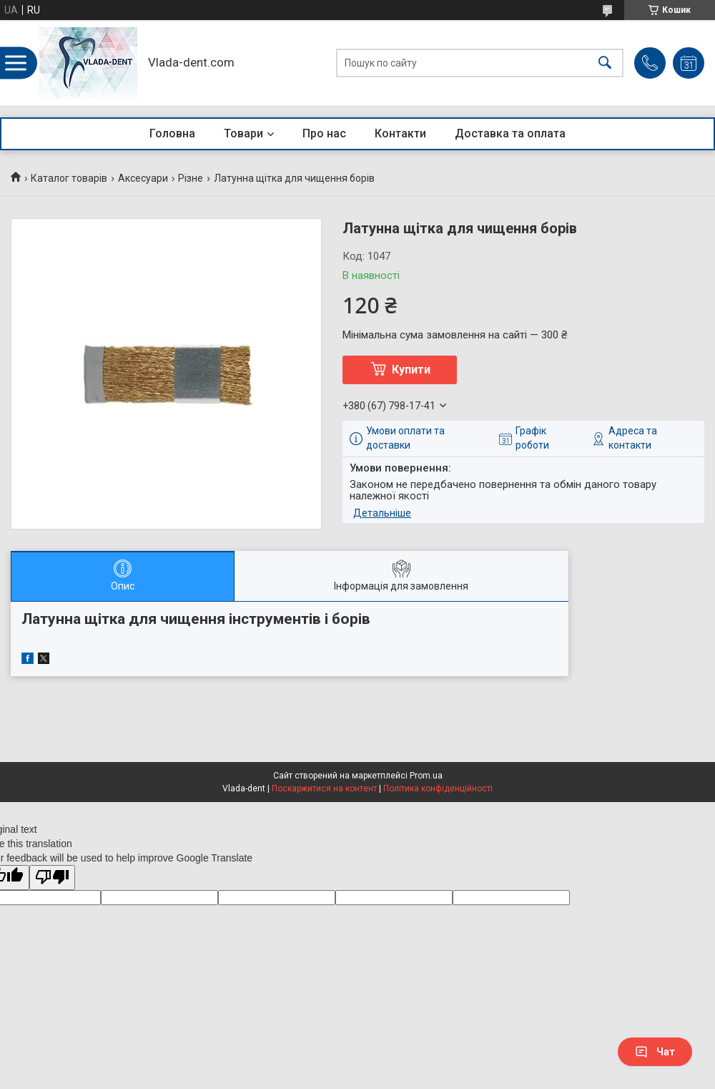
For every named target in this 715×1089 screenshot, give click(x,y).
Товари (243, 133)
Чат (655, 1051)
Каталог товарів (69, 178)
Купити (411, 369)
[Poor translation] (52, 877)
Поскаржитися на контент (324, 788)
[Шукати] (605, 63)
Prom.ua (426, 776)
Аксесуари (143, 178)
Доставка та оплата (510, 133)
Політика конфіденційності (438, 788)
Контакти (400, 133)
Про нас (324, 133)
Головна (172, 133)
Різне (190, 178)
